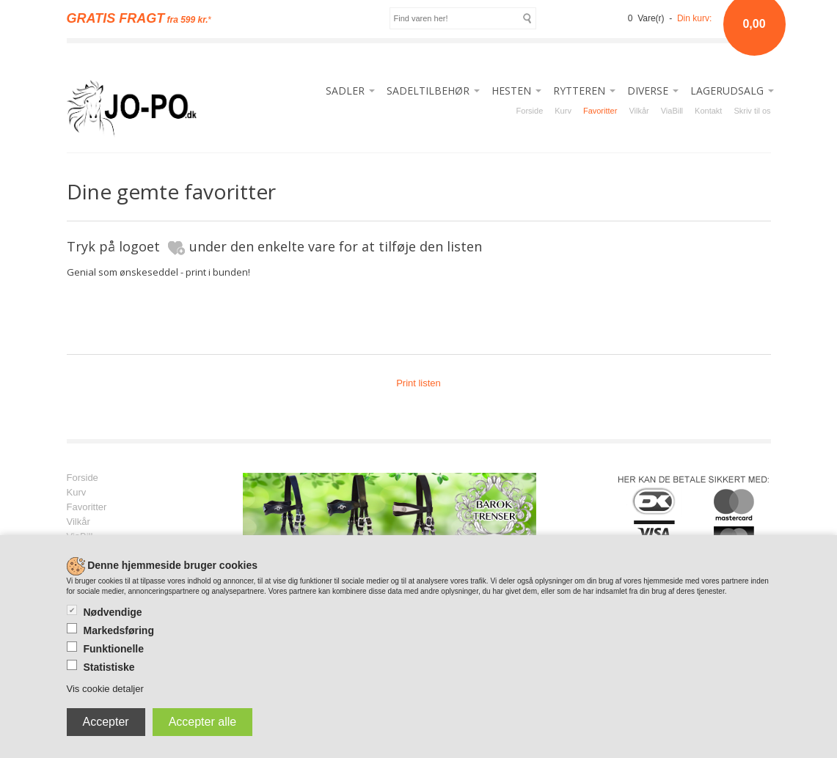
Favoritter (600, 110)
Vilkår (638, 110)
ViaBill (672, 110)
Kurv (563, 110)
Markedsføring (119, 630)
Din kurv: (694, 18)
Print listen (418, 383)
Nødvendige (113, 612)
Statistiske (109, 667)
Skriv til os (752, 110)
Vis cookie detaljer (105, 688)
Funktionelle (114, 649)
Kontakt (708, 110)
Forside (530, 110)
